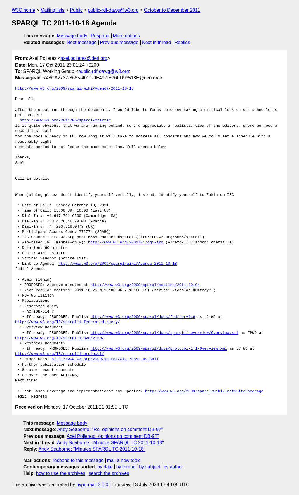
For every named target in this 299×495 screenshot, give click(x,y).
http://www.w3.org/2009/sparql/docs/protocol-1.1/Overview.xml (158, 348)
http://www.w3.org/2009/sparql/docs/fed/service (142, 317)
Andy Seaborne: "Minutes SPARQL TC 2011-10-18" (110, 442)
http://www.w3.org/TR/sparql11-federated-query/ (67, 322)
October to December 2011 (172, 10)
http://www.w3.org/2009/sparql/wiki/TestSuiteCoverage (204, 391)
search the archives (109, 473)
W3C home (23, 10)
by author (173, 466)
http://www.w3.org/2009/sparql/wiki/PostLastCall (105, 359)
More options (126, 35)
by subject (149, 466)
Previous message (119, 42)
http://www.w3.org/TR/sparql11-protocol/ (59, 354)
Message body (72, 35)
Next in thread (156, 42)
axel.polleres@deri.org (83, 58)
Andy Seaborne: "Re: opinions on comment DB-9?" (110, 429)
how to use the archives (60, 473)
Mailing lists (52, 10)
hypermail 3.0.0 (92, 484)
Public (76, 10)
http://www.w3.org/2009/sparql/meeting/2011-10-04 (144, 285)
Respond (100, 35)
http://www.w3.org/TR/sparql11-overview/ (59, 338)
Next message (82, 42)
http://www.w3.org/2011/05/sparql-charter (65, 120)
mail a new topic (124, 460)
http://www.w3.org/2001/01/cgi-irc (125, 242)
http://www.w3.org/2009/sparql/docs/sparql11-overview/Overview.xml (164, 333)
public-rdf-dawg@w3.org (113, 10)
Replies (182, 42)
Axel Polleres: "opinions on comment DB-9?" (113, 436)
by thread (126, 466)
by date (104, 466)
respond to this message (78, 460)
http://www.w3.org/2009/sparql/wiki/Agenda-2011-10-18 (74, 88)
